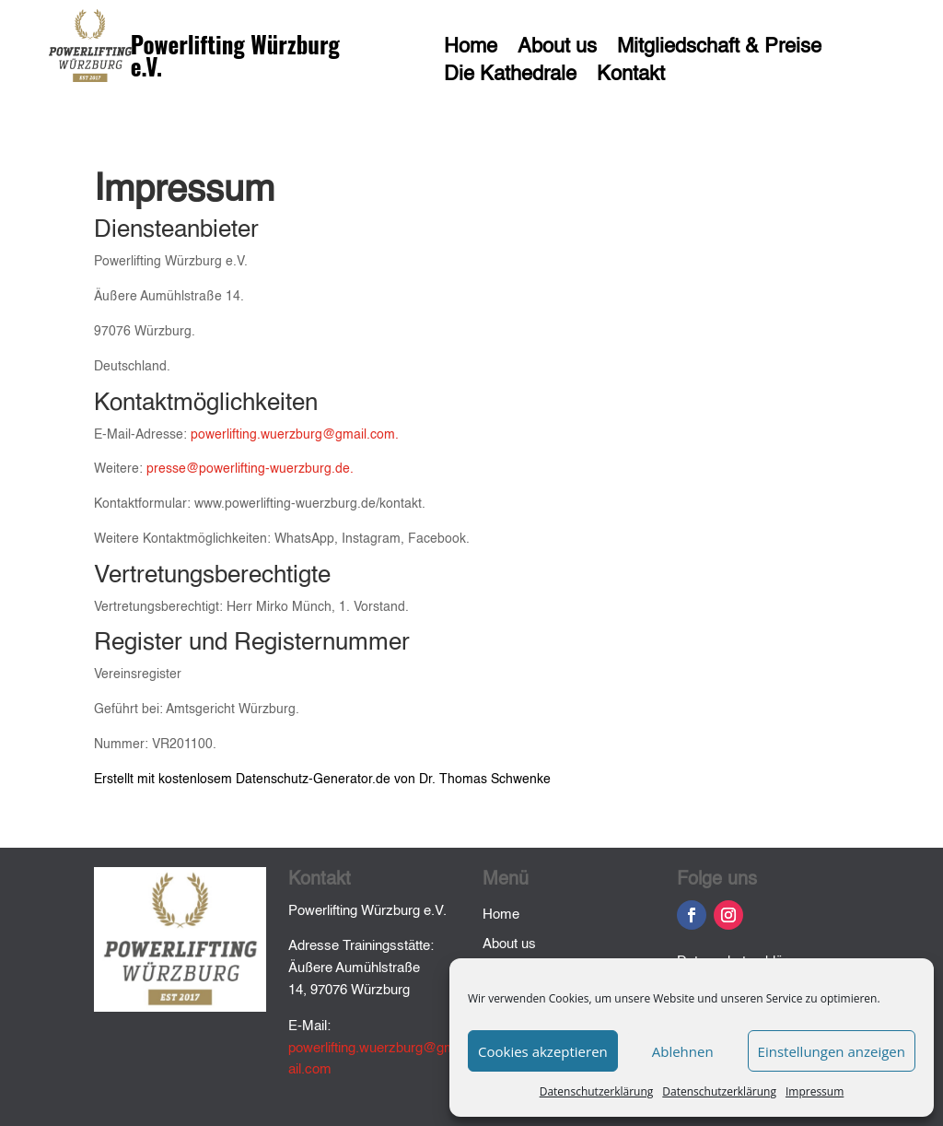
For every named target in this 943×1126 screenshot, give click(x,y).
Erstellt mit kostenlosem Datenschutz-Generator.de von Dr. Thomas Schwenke (322, 779)
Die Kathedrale (510, 76)
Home (470, 49)
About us (557, 49)
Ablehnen (683, 1051)
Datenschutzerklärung (597, 1091)
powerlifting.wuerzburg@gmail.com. (295, 434)
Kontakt (631, 76)
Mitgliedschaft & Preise (719, 49)
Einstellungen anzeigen (831, 1051)
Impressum (815, 1091)
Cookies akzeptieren (543, 1051)
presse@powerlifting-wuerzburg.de (248, 469)
